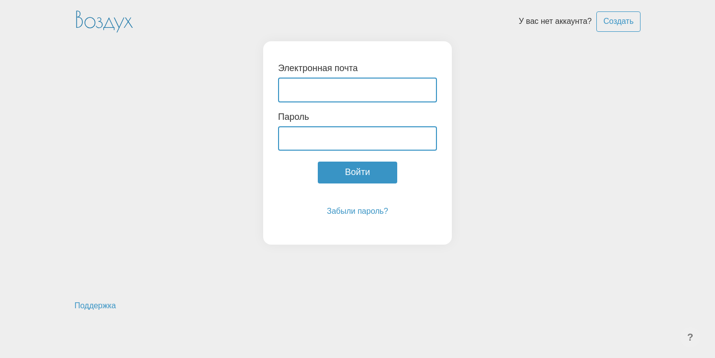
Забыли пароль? (357, 211)
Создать (618, 21)
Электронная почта (318, 68)
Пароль (293, 116)
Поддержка (95, 305)
